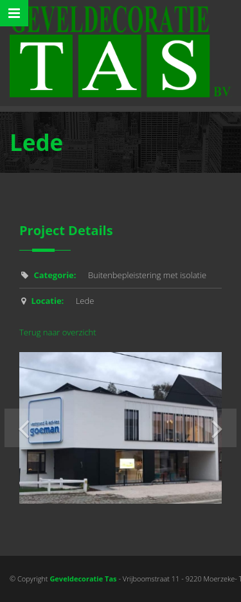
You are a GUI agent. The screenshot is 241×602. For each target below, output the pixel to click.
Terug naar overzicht (57, 332)
